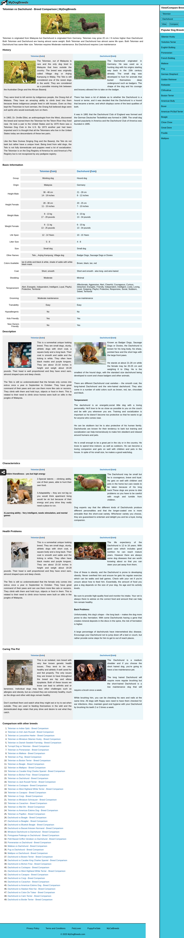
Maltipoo (151, 138)
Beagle (150, 117)
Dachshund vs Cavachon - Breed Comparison (28, 882)
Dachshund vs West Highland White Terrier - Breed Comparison (36, 871)
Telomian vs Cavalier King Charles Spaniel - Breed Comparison (36, 771)
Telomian (35, 56)
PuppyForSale (93, 928)
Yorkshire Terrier (154, 42)
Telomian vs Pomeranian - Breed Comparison (28, 750)
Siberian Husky (154, 37)
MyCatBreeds (113, 928)
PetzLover (76, 928)
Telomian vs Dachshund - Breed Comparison (28, 778)
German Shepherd (155, 74)
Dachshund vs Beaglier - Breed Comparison (28, 821)
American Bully (154, 101)
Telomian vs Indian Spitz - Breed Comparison (28, 728)
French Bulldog (154, 58)
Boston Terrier (153, 96)
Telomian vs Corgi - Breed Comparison (25, 796)
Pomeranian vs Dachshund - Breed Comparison (29, 842)
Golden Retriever (155, 79)
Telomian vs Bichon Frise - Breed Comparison (28, 775)
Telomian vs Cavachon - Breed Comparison (27, 803)
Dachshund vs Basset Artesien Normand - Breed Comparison (35, 828)
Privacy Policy (33, 928)
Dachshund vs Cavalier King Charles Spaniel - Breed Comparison (37, 860)
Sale (42, 56)
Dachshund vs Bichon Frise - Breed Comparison (29, 864)
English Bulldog (154, 47)
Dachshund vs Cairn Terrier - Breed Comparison (29, 896)
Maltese (150, 63)
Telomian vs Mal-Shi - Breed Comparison (26, 807)
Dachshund (105, 56)
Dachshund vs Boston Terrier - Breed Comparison (30, 857)
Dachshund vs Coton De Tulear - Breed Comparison (31, 892)
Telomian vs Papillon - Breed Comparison (26, 814)
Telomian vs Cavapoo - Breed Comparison (27, 793)
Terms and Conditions (55, 928)
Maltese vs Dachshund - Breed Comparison (27, 846)
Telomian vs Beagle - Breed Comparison (26, 764)
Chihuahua (152, 90)
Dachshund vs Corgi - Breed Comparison (26, 878)
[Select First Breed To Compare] (165, 14)
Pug (149, 69)
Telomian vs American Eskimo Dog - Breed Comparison (33, 810)
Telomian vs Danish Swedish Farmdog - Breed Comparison (34, 743)
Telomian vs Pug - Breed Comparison (25, 757)
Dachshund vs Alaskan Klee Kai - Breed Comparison (31, 889)
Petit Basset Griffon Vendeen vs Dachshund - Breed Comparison (37, 839)
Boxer (150, 106)
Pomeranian (152, 53)
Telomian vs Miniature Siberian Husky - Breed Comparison (34, 739)
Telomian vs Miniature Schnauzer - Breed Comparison (32, 800)
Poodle (150, 133)
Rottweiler (151, 85)
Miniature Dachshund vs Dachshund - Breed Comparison (33, 832)
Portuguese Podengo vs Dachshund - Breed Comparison (33, 835)
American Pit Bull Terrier (158, 112)
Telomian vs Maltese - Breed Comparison (26, 753)
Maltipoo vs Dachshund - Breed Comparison (28, 853)
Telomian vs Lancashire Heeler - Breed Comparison (31, 735)
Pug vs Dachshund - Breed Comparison (26, 850)
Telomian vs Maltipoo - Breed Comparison (27, 768)
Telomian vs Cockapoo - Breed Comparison (27, 785)
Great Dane (152, 128)
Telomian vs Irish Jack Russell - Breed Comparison (31, 732)
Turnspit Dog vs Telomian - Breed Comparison (28, 746)
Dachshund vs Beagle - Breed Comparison (27, 817)
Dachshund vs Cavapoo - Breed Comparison (28, 875)
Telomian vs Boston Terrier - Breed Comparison (29, 760)
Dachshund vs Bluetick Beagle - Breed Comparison (31, 825)
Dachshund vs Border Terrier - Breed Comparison (30, 900)
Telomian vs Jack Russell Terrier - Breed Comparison (32, 782)
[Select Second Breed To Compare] (165, 19)
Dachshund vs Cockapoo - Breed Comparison (28, 867)
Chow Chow (152, 122)
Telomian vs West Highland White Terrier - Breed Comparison (35, 789)
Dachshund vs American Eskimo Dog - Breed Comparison (34, 885)
